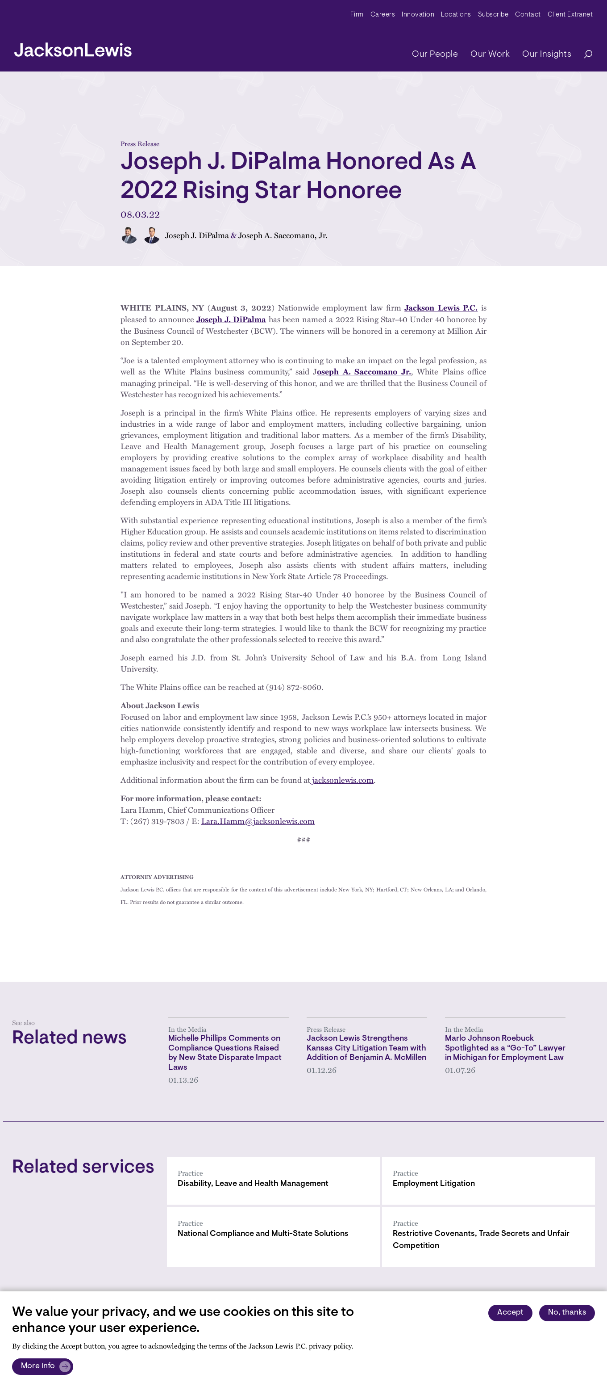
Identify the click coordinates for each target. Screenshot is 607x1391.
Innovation (418, 15)
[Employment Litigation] (488, 1181)
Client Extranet (570, 15)
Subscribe (493, 15)
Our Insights (546, 54)
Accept (510, 1313)
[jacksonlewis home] (73, 47)
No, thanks (567, 1313)
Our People (435, 54)
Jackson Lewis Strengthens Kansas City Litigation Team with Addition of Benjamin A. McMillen (366, 1048)
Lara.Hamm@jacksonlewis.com (258, 821)
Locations (456, 15)
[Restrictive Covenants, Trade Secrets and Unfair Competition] (488, 1237)
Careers (382, 15)
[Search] (584, 54)
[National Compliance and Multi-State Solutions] (273, 1237)
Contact (528, 15)
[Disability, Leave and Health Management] (273, 1181)
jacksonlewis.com (342, 779)
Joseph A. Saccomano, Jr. (283, 235)
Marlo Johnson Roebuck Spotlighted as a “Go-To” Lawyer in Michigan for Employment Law (505, 1048)
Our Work (490, 54)
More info (38, 1366)
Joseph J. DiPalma (197, 235)
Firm (357, 15)
